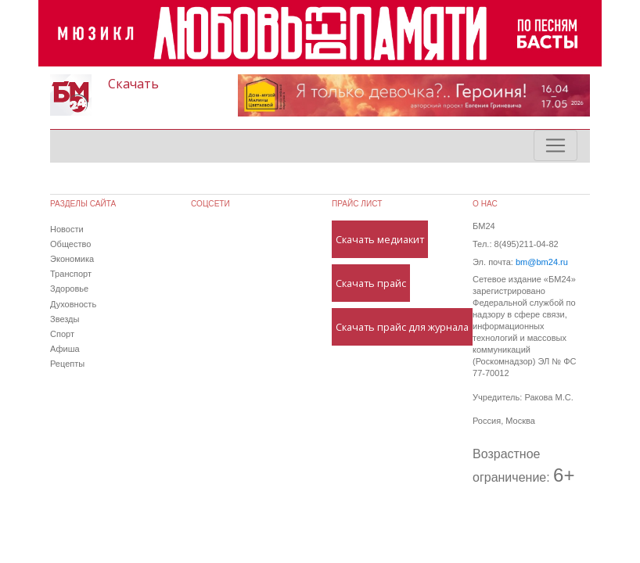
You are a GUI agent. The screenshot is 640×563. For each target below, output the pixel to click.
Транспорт (71, 273)
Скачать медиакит (380, 239)
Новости (67, 229)
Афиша (65, 348)
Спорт (62, 334)
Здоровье (69, 288)
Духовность (73, 304)
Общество (70, 244)
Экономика (72, 259)
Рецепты (67, 363)
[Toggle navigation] (555, 145)
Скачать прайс (371, 283)
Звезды (64, 319)
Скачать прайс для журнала (402, 327)
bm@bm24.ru (542, 262)
